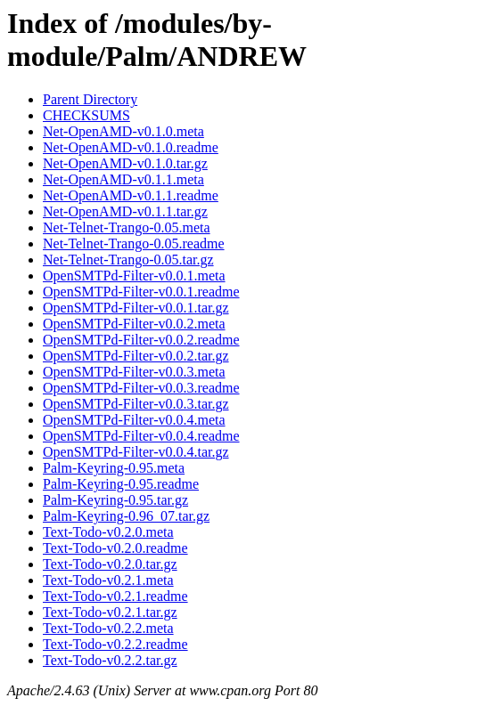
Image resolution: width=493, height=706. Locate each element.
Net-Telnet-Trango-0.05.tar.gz (128, 259)
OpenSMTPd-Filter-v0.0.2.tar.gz (136, 355)
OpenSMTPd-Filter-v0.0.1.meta (134, 275)
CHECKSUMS (86, 115)
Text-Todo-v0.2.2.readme (115, 644)
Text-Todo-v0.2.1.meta (108, 580)
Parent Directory (90, 99)
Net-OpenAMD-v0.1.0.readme (130, 147)
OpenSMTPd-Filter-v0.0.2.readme (141, 339)
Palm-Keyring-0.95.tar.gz (115, 499)
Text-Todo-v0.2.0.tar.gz (110, 564)
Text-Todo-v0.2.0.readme (115, 548)
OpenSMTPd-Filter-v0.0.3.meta (134, 371)
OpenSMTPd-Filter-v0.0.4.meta (134, 419)
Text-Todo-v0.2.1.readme (115, 596)
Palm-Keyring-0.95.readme (121, 483)
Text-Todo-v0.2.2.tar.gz (110, 660)
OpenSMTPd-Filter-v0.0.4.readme (141, 435)
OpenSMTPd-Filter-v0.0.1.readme (141, 291)
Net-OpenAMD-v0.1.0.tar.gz (125, 163)
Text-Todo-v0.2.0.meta (108, 532)
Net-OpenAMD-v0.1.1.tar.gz (125, 211)
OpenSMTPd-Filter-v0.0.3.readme (141, 387)
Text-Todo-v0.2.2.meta (108, 628)
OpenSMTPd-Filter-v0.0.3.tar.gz (136, 403)
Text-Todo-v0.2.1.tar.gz (110, 612)
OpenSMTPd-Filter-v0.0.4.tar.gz (136, 451)
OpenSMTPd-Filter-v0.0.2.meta (134, 323)
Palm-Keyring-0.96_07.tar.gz (126, 515)
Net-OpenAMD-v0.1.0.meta (123, 131)
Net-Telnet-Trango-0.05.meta (126, 227)
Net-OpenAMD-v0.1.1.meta (123, 179)
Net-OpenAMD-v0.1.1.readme (130, 195)
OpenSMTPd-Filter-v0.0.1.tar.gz (136, 307)
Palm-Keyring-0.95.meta (114, 467)
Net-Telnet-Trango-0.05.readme (134, 243)
